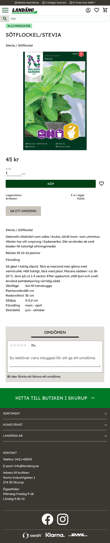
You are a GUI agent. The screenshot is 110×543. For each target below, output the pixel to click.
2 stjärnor (14, 345)
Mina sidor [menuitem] (88, 10)
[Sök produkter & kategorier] (59, 18)
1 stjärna (11, 345)
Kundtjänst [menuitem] (13, 424)
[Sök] (4, 18)
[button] (5, 10)
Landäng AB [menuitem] (12, 435)
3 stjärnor (18, 345)
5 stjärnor (25, 345)
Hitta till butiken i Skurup (51, 398)
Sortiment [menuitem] (11, 413)
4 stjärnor (21, 345)
